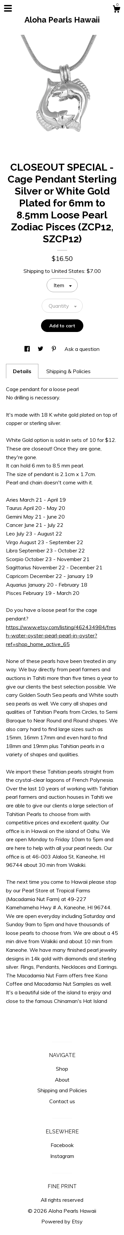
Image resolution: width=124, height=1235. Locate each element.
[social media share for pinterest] (54, 349)
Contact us (62, 1101)
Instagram (62, 1156)
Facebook (62, 1145)
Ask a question (82, 349)
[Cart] (116, 10)
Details (22, 371)
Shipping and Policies (62, 1090)
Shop (62, 1068)
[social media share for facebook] (27, 349)
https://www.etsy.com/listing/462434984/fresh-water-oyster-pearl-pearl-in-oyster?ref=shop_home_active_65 (61, 635)
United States (67, 271)
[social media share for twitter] (41, 349)
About (62, 1079)
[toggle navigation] (8, 8)
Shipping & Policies (68, 371)
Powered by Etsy (62, 1221)
